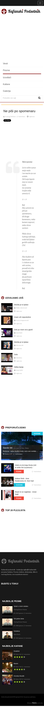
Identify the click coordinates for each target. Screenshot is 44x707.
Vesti (5, 63)
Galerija (7, 91)
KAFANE (37, 433)
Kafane (6, 84)
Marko (34, 703)
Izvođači (7, 77)
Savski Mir (16, 448)
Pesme (6, 70)
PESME (18, 471)
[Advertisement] (22, 38)
